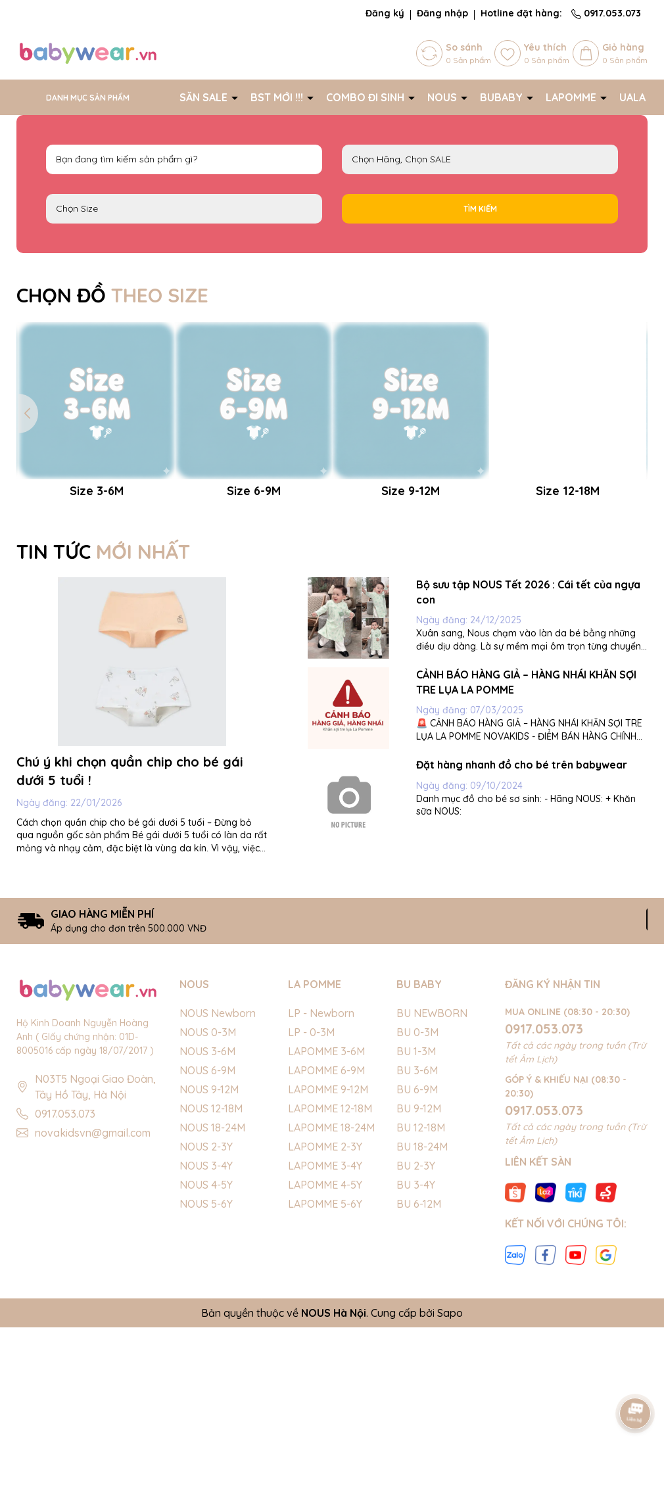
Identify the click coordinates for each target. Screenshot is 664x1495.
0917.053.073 (606, 13)
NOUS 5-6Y (206, 1385)
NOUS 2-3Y (206, 1328)
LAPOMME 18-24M (331, 1309)
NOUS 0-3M (207, 1214)
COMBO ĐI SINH (366, 97)
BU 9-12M (418, 1290)
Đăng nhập (442, 13)
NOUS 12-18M (211, 1290)
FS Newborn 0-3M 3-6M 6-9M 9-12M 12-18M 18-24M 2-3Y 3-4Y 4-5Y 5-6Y (184, 209)
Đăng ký (385, 13)
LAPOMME (572, 97)
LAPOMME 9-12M (328, 1271)
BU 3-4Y (415, 1366)
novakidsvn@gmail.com (93, 1315)
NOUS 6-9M (207, 1252)
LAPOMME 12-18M (330, 1290)
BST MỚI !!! (278, 97)
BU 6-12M (418, 1385)
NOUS (443, 97)
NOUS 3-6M (207, 1233)
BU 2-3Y (415, 1347)
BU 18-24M (422, 1328)
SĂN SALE (204, 97)
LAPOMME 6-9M (326, 1252)
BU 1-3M (416, 1233)
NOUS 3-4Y (206, 1347)
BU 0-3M (417, 1214)
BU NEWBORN (431, 1195)
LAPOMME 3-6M (326, 1233)
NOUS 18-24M (212, 1309)
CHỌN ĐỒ (112, 295)
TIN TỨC (103, 733)
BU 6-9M (417, 1271)
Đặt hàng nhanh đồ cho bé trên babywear (521, 946)
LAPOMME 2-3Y (325, 1328)
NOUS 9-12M (209, 1271)
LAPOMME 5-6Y (325, 1385)
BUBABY (502, 97)
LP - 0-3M (311, 1214)
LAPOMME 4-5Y (325, 1366)
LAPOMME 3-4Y (325, 1347)
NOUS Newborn (217, 1195)
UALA (633, 97)
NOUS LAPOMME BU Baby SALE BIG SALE (480, 159)
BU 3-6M (417, 1252)
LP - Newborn (321, 1195)
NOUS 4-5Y (206, 1366)
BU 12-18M (420, 1309)
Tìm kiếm (480, 209)
